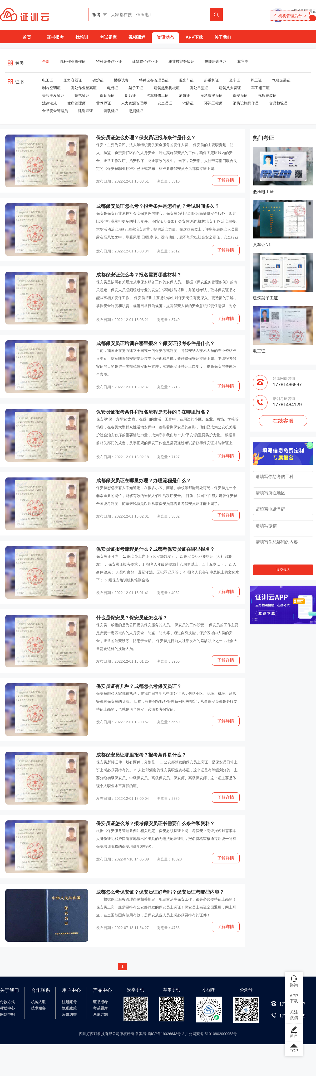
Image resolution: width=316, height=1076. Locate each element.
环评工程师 (213, 103)
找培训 (82, 37)
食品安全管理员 (55, 111)
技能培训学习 (216, 61)
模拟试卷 (121, 80)
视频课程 (137, 37)
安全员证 (164, 103)
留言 (294, 1032)
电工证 (47, 80)
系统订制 (100, 1014)
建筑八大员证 (230, 88)
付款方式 (7, 1002)
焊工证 (256, 80)
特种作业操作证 (73, 61)
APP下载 (194, 37)
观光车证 (186, 80)
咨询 (294, 981)
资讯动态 (165, 37)
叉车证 (234, 80)
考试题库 (108, 37)
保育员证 (107, 95)
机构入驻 (38, 1002)
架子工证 (136, 88)
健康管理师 (76, 103)
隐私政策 (69, 1008)
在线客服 (283, 421)
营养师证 (103, 103)
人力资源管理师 (134, 103)
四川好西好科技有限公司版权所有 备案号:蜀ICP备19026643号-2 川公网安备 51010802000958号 (158, 1034)
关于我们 (222, 37)
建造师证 (85, 111)
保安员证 (240, 95)
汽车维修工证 (157, 95)
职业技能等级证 (181, 61)
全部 (46, 61)
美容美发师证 (53, 95)
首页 (26, 37)
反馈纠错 (69, 1014)
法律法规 (49, 103)
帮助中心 (7, 1008)
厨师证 (130, 95)
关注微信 (294, 1015)
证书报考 (55, 37)
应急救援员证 (211, 95)
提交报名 (283, 570)
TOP (294, 1048)
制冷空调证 (51, 88)
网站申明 (7, 1014)
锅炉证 (97, 80)
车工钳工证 (260, 88)
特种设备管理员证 (154, 80)
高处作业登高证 (84, 88)
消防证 (184, 95)
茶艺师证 (82, 95)
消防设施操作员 (246, 103)
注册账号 (69, 1002)
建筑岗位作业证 (145, 61)
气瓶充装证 (281, 80)
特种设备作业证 (109, 61)
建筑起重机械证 (167, 88)
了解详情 (225, 180)
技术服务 (38, 1008)
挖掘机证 (136, 111)
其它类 (242, 61)
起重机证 (211, 80)
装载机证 (110, 111)
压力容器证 (72, 80)
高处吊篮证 (199, 88)
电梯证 (112, 88)
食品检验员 (278, 103)
